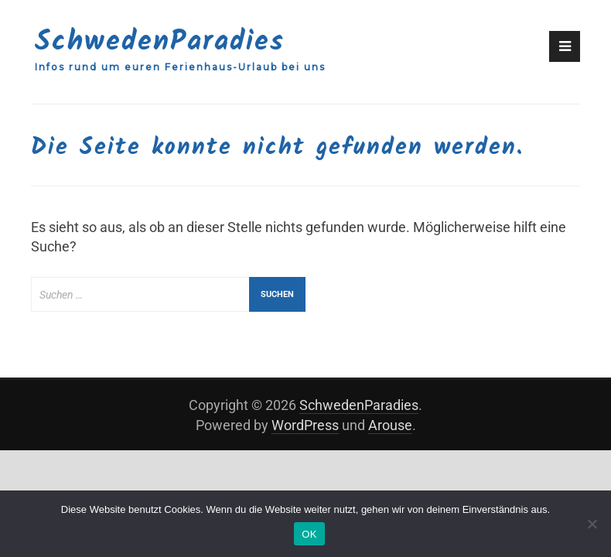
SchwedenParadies (160, 42)
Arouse (390, 425)
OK (309, 534)
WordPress (305, 425)
